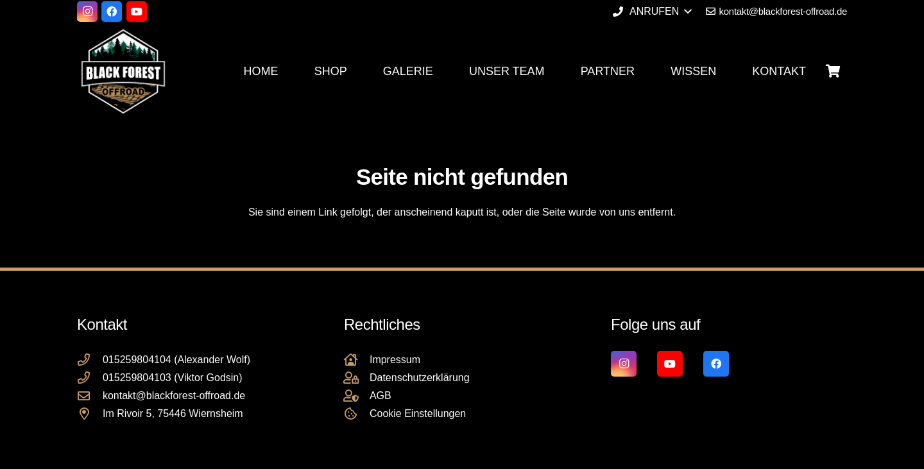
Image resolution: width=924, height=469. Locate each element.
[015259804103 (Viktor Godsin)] (90, 377)
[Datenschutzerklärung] (357, 377)
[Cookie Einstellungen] (357, 413)
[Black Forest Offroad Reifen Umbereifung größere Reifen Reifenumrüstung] (123, 71)
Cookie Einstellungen (418, 413)
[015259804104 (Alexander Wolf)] (90, 360)
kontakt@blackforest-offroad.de (174, 395)
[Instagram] (87, 11)
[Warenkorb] (833, 71)
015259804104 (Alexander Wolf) (176, 359)
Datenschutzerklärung (420, 377)
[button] (652, 11)
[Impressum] (357, 360)
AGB (380, 395)
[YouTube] (136, 11)
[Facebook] (111, 11)
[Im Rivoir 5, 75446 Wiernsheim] (90, 413)
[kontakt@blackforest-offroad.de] (90, 395)
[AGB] (357, 395)
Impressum (395, 359)
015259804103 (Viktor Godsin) (173, 377)
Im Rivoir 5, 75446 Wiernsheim (173, 413)
